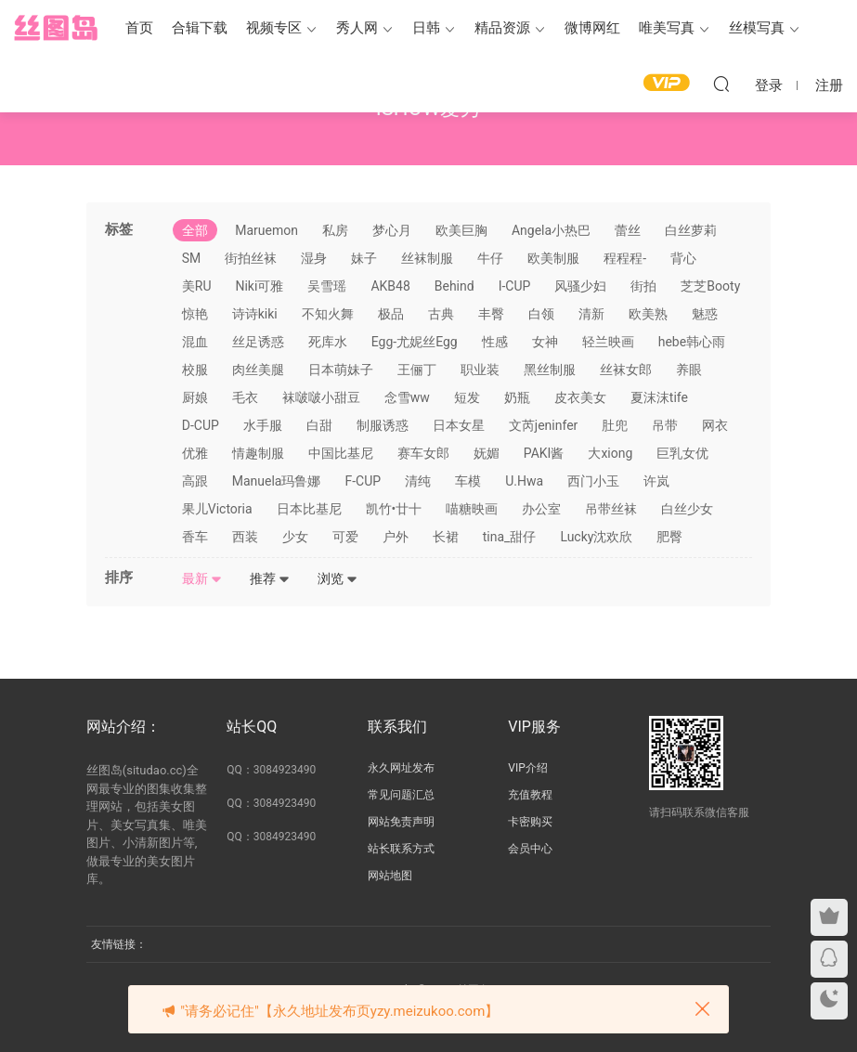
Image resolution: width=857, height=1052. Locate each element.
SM (191, 258)
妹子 (364, 258)
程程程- (625, 258)
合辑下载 (199, 27)
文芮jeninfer (543, 425)
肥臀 (669, 536)
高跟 (195, 481)
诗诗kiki (255, 313)
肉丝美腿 (258, 369)
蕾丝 (628, 230)
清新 (591, 313)
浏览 (337, 578)
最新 (202, 578)
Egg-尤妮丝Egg (414, 341)
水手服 (262, 425)
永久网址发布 (401, 767)
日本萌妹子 (340, 369)
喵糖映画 (472, 508)
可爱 (345, 536)
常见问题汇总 (401, 794)
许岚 (656, 481)
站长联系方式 (401, 848)
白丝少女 (687, 508)
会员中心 (530, 848)
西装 (245, 536)
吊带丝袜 (611, 508)
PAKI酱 (544, 453)
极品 (391, 313)
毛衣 (245, 397)
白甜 (319, 425)
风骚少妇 (580, 286)
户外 (396, 536)
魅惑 (705, 313)
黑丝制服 (550, 369)
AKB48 (389, 286)
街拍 (643, 286)
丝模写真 (757, 27)
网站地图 (390, 875)
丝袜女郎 (626, 369)
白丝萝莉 (691, 230)
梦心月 (391, 230)
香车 (195, 536)
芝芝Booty (710, 286)
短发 (467, 397)
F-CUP (362, 481)
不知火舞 (328, 313)
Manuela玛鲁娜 (276, 481)
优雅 (195, 453)
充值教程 (530, 794)
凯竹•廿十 (394, 508)
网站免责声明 (401, 821)
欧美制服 (553, 258)
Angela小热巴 (551, 230)
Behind (454, 286)
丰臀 (491, 313)
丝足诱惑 (258, 341)
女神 (545, 341)
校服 (195, 369)
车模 (468, 481)
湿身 (314, 258)
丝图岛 (55, 28)
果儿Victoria (217, 508)
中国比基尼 (340, 453)
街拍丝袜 (251, 258)
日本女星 (459, 425)
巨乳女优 (682, 453)
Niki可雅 (259, 286)
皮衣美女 (580, 397)
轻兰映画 (608, 341)
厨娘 (195, 397)
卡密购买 (530, 821)
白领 (541, 313)
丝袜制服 (427, 258)
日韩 (426, 27)
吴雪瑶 (326, 286)
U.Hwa (524, 481)
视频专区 (274, 27)
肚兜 (615, 425)
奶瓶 (517, 397)
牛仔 (490, 258)
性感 (495, 341)
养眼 (689, 369)
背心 (683, 258)
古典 (441, 313)
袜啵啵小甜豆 (321, 397)
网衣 (715, 425)
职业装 (480, 369)
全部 (195, 230)
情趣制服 (258, 453)
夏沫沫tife (659, 397)
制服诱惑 (383, 425)
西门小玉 (593, 481)
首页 (139, 27)
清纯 (418, 481)
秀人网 (357, 27)
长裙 (446, 536)
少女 (295, 536)
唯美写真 (667, 27)
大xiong (610, 453)
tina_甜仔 (510, 536)
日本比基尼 (309, 508)
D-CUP (200, 425)
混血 (195, 341)
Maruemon (266, 230)
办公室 (541, 508)
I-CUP (515, 286)
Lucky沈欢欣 (596, 536)
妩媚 (487, 453)
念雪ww (407, 397)
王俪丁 (416, 369)
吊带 (665, 425)
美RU (197, 286)
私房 (335, 230)
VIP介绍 (527, 767)
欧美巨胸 (461, 230)
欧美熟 (648, 313)
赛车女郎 (423, 453)
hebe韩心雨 (691, 341)
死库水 (327, 341)
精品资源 (502, 27)
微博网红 (592, 27)
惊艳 (195, 313)
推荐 (270, 578)
